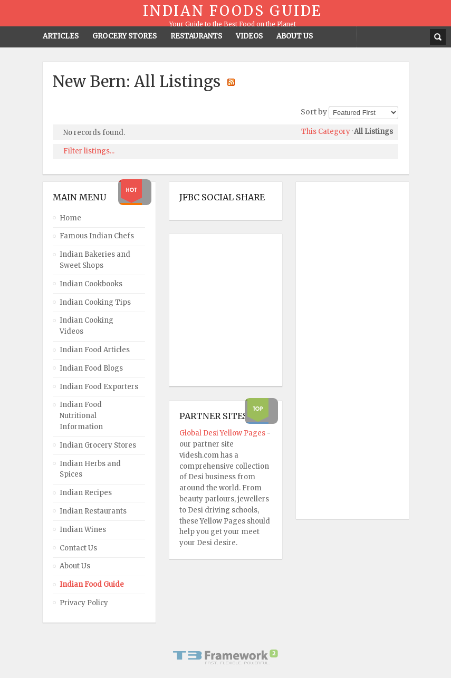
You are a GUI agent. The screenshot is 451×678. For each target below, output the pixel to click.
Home (70, 218)
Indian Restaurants (93, 511)
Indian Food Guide (92, 584)
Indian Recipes (86, 492)
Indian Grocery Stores (98, 445)
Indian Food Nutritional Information (81, 415)
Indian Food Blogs (91, 368)
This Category (325, 131)
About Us (75, 565)
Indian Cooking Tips (95, 302)
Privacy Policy (84, 602)
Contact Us (78, 548)
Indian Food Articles (95, 349)
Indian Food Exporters (99, 386)
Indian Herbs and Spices (90, 469)
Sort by (314, 112)
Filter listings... (88, 151)
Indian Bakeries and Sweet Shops (95, 260)
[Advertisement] (348, 350)
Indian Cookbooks (91, 283)
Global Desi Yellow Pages (223, 433)
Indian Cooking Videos (86, 326)
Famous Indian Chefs (97, 235)
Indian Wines (83, 529)
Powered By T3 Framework (226, 657)
